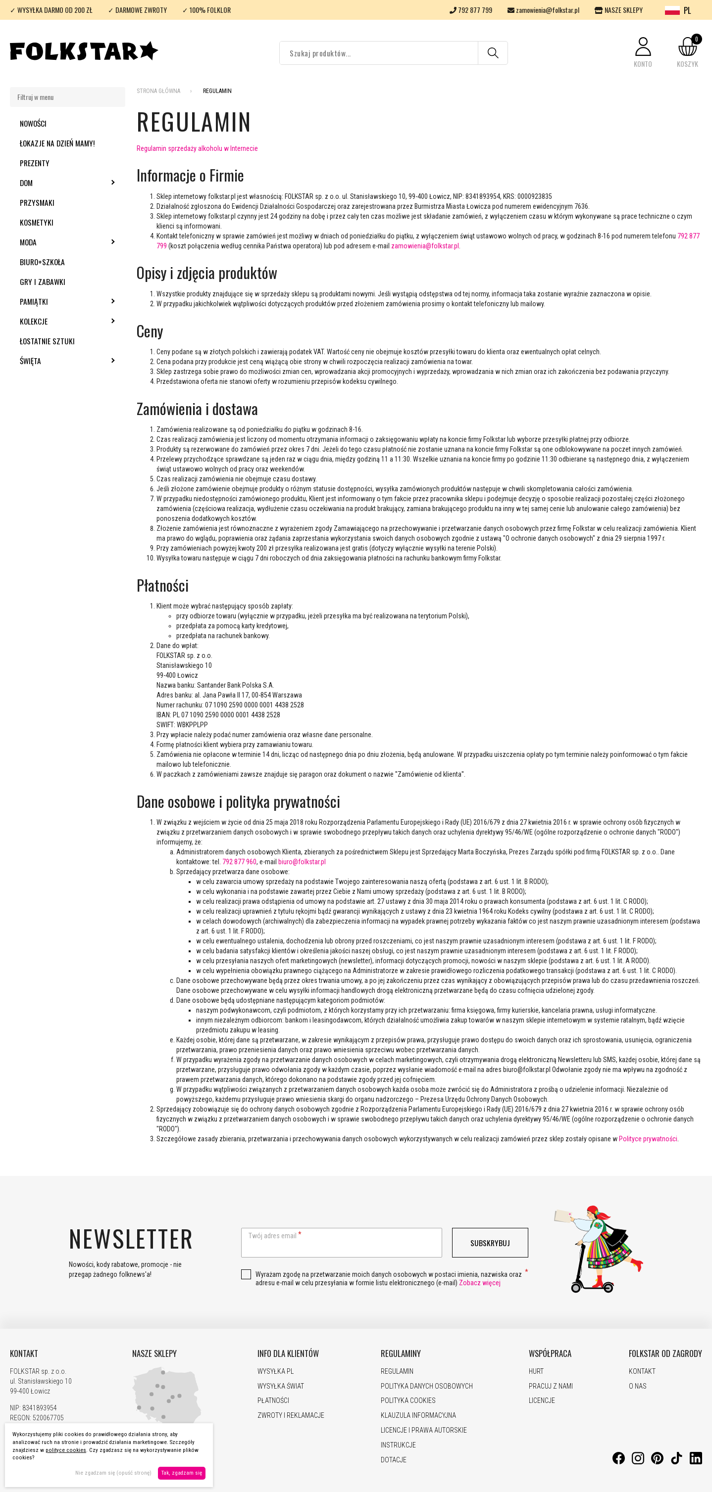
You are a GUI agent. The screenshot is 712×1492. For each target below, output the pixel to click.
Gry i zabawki (42, 281)
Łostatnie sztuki (47, 340)
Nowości (33, 123)
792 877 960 (239, 862)
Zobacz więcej (480, 1283)
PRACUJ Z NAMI (551, 1386)
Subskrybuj (490, 1242)
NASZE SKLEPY (619, 9)
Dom (53, 182)
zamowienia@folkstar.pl (543, 9)
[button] (643, 53)
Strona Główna (158, 91)
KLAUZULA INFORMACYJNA (418, 1415)
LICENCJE (542, 1400)
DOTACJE (394, 1460)
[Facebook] (618, 1462)
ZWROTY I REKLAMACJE (290, 1415)
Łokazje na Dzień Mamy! (57, 143)
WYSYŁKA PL (275, 1371)
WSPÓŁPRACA (550, 1353)
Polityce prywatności (648, 1139)
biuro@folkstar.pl (302, 862)
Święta (57, 360)
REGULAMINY (401, 1353)
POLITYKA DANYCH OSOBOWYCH (427, 1386)
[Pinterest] (657, 1462)
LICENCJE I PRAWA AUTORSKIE (424, 1430)
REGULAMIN (397, 1371)
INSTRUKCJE (398, 1445)
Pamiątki (61, 301)
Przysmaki (37, 202)
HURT (536, 1371)
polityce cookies (66, 1450)
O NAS (638, 1386)
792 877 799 (471, 9)
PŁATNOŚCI (273, 1400)
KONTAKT (24, 1353)
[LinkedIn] (696, 1462)
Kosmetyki (36, 222)
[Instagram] (638, 1462)
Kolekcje (60, 321)
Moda (55, 241)
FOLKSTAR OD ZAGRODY (665, 1353)
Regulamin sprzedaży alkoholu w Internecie (197, 148)
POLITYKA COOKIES (408, 1400)
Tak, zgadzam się (181, 1473)
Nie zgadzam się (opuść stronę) (113, 1473)
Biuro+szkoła (42, 261)
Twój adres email (273, 1236)
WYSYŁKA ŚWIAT (280, 1386)
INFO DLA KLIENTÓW (288, 1353)
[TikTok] (676, 1462)
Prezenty (35, 162)
